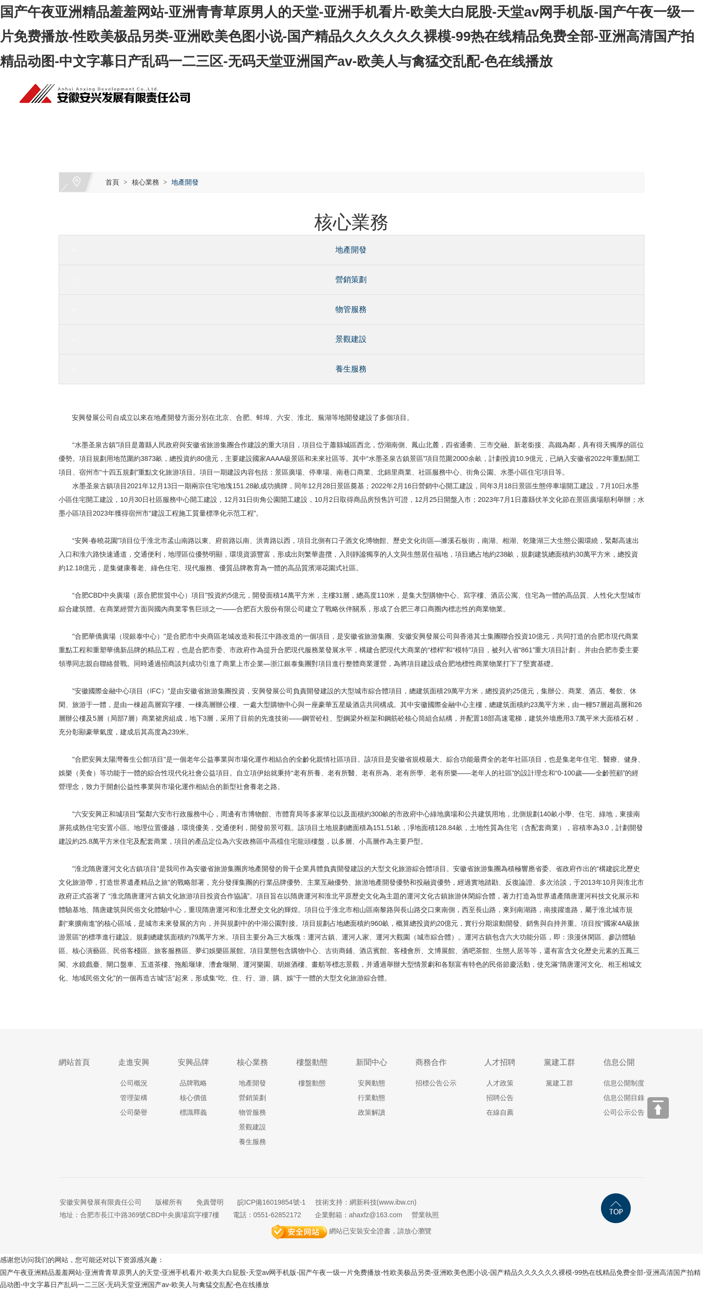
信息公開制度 (623, 1083)
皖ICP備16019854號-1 (271, 1202)
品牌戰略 (193, 1083)
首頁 (112, 182)
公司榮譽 (133, 1112)
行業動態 (371, 1098)
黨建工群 (580, 121)
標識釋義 (193, 1112)
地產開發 (185, 182)
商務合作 (462, 121)
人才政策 (500, 1083)
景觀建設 (347, 339)
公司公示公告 (623, 1112)
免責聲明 (210, 1202)
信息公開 (638, 121)
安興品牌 (228, 121)
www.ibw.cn (396, 1202)
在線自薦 (500, 1112)
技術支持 (329, 1202)
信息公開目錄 (623, 1098)
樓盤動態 (345, 121)
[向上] (658, 1108)
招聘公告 (500, 1098)
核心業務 (287, 121)
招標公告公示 (435, 1083)
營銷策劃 (347, 279)
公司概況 (133, 1083)
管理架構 (133, 1098)
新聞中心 (404, 121)
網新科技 (363, 1202)
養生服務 (347, 369)
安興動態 (371, 1083)
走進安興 (170, 121)
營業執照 (425, 1215)
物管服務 (347, 309)
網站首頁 (111, 121)
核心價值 (193, 1098)
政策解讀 (371, 1112)
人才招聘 (521, 121)
